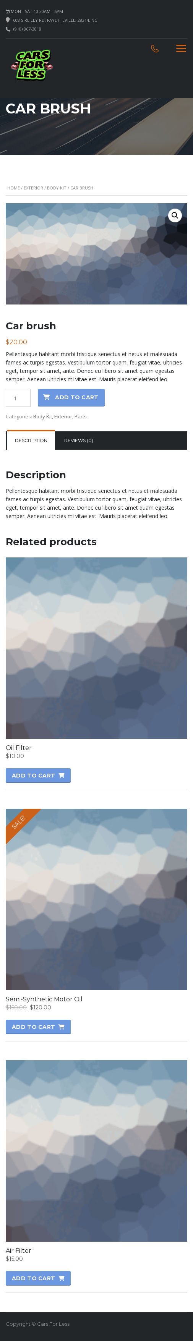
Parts (81, 416)
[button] (175, 215)
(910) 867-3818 (27, 29)
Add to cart (76, 397)
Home (13, 188)
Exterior (33, 188)
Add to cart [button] (33, 775)
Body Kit (56, 188)
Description (31, 440)
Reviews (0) (78, 440)
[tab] (31, 440)
